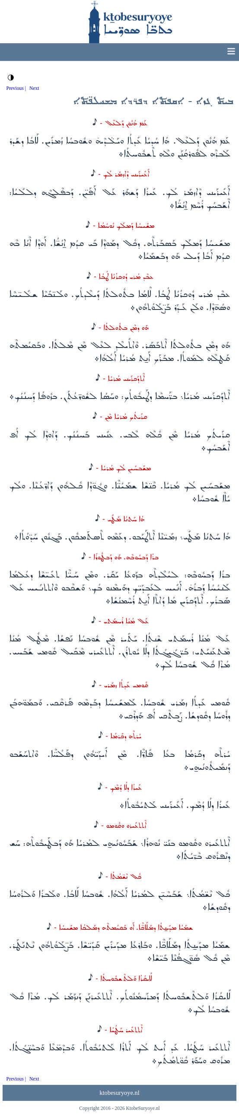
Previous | (16, 88)
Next (34, 88)
